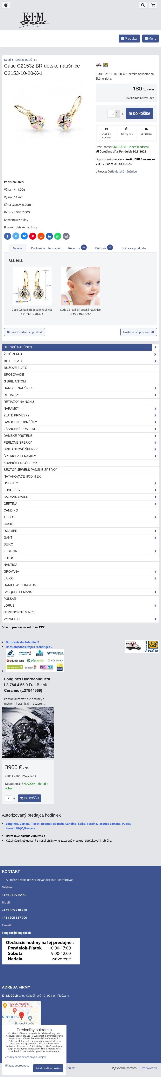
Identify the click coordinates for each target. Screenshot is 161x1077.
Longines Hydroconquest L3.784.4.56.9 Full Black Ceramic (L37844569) (27, 685)
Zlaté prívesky (81, 415)
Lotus (9, 558)
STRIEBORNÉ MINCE (19, 612)
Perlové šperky (81, 442)
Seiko (8, 544)
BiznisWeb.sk (148, 1068)
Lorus (81, 605)
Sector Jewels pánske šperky (30, 469)
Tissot (81, 517)
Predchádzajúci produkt (24, 332)
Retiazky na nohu (19, 401)
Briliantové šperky (81, 449)
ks (10, 798)
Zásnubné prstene (81, 429)
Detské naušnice (81, 347)
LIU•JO (81, 578)
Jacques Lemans (81, 592)
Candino (11, 510)
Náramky (81, 408)
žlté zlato (81, 354)
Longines (81, 490)
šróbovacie (14, 374)
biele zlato (81, 361)
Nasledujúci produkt (138, 332)
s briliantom (15, 381)
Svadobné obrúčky (81, 422)
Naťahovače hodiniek (22, 476)
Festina (81, 551)
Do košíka (139, 113)
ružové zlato (15, 367)
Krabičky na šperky (21, 463)
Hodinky (81, 483)
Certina (81, 503)
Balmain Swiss (81, 497)
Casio (8, 524)
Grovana (81, 571)
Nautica (10, 564)
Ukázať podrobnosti (17, 1065)
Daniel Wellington (20, 585)
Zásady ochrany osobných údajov (25, 1057)
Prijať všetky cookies (48, 1068)
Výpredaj (81, 619)
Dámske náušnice (81, 388)
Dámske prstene (81, 436)
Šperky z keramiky (81, 456)
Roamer (81, 531)
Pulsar (10, 598)
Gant (81, 537)
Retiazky (81, 395)
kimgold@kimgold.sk (16, 932)
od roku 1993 (38, 26)
